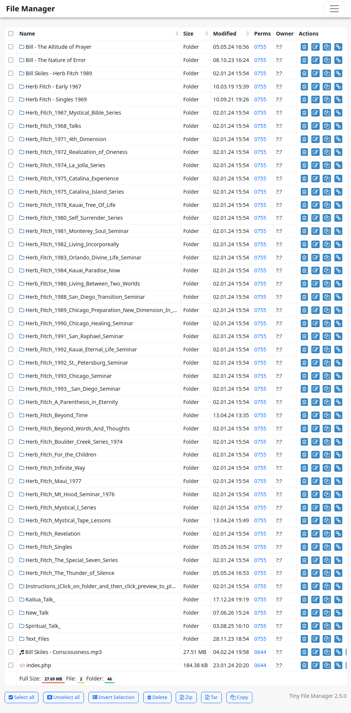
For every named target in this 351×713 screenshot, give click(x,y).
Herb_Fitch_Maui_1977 (50, 481)
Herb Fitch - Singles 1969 (53, 99)
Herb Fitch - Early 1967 (50, 86)
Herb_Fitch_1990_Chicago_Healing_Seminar (76, 323)
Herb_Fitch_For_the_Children (57, 454)
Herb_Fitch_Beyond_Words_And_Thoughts (74, 428)
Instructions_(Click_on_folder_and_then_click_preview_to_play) (99, 586)
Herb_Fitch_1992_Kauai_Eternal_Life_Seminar (78, 349)
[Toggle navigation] (334, 8)
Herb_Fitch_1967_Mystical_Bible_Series (70, 112)
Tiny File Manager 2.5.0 (317, 695)
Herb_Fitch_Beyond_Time (53, 415)
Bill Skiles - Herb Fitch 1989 (55, 73)
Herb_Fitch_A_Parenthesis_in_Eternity (68, 401)
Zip (186, 697)
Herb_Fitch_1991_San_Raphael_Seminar (71, 336)
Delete (157, 697)
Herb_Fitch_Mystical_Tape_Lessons (65, 520)
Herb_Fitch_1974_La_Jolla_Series (62, 165)
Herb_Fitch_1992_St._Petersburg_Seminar (73, 362)
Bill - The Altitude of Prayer (55, 46)
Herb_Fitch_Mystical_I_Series (57, 507)
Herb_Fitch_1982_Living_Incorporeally (69, 244)
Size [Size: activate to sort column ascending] (188, 33)
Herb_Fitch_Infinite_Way (52, 467)
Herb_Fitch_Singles (45, 546)
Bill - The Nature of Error (52, 60)
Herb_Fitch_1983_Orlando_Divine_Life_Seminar (80, 257)
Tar (211, 697)
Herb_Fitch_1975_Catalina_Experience (69, 178)
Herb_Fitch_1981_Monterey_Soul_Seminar (74, 231)
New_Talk (34, 612)
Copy (239, 697)
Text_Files (34, 638)
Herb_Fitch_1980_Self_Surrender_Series (71, 217)
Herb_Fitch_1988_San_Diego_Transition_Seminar (82, 296)
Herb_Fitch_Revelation (49, 533)
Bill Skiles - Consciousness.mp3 (60, 652)
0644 (260, 652)
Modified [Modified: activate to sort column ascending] (225, 33)
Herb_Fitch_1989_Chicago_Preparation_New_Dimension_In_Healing (105, 310)
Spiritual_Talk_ (39, 625)
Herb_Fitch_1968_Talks (50, 125)
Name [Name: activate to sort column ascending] (27, 33)
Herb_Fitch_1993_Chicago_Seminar (65, 375)
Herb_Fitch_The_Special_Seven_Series (68, 560)
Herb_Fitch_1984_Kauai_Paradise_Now (69, 270)
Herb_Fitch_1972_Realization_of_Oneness (73, 151)
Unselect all (63, 697)
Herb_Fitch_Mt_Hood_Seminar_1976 (66, 494)
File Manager (30, 8)
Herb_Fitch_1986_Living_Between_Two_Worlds (79, 283)
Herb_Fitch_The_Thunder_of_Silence (66, 572)
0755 (260, 46)
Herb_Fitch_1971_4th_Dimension (62, 139)
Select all (21, 697)
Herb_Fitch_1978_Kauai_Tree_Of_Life (67, 204)
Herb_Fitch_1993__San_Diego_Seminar (70, 388)
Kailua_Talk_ (37, 599)
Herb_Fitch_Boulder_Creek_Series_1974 (70, 441)
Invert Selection (114, 697)
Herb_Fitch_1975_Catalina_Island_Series (71, 191)
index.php (35, 665)
